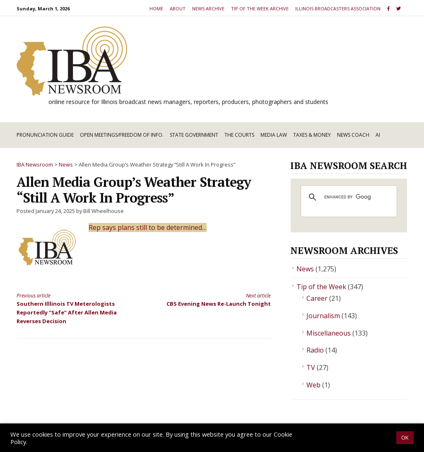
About (178, 8)
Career (317, 298)
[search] (347, 197)
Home (156, 8)
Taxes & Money (312, 134)
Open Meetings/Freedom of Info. (122, 134)
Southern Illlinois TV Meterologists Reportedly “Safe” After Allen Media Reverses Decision (74, 308)
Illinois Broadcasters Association (338, 8)
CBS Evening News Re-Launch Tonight (213, 299)
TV (310, 367)
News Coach (353, 134)
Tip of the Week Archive (260, 8)
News (305, 268)
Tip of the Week (321, 286)
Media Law (273, 134)
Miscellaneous (328, 333)
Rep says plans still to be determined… (148, 227)
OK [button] (405, 437)
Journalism (323, 315)
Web (313, 384)
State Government (194, 134)
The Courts (239, 134)
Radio (315, 350)
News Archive (208, 8)
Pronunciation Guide (45, 134)
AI (378, 134)
